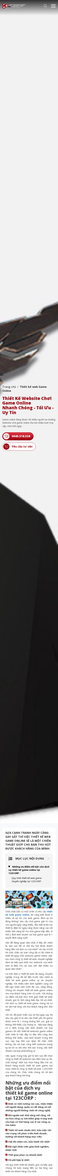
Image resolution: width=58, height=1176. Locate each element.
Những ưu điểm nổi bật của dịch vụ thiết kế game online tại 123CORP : (29, 870)
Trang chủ (9, 387)
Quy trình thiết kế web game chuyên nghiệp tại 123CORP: (27, 879)
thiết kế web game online (29, 913)
